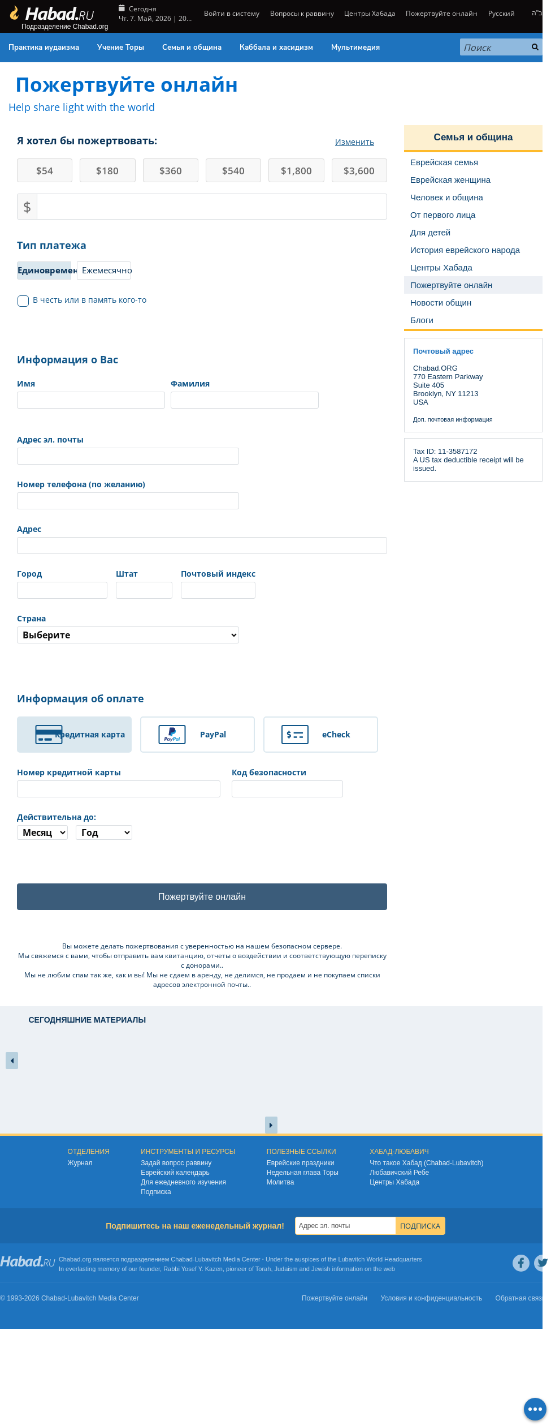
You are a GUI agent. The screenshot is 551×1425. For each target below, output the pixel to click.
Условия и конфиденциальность (432, 1298)
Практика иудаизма (43, 47)
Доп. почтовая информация (453, 419)
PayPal (213, 734)
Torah (263, 1268)
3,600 (359, 170)
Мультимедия (355, 47)
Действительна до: (56, 817)
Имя (26, 383)
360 (170, 170)
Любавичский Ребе (399, 1173)
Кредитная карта (90, 734)
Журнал (80, 1163)
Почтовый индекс (218, 573)
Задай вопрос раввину (176, 1163)
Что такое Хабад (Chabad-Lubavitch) (426, 1163)
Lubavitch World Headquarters (380, 1259)
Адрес (29, 528)
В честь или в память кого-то (82, 300)
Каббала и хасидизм (276, 47)
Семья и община (192, 47)
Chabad (182, 1259)
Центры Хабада (370, 13)
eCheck (336, 734)
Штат (127, 573)
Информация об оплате (80, 698)
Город (29, 573)
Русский (501, 13)
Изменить (354, 141)
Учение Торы (120, 47)
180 (107, 170)
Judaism (286, 1268)
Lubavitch (208, 1259)
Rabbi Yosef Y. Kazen (193, 1268)
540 (233, 170)
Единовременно (44, 270)
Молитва (280, 1182)
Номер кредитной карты (69, 772)
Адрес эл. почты (50, 439)
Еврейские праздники (301, 1163)
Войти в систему (230, 13)
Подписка (156, 1192)
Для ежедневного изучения (183, 1182)
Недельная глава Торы (303, 1173)
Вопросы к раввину (302, 13)
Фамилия (190, 383)
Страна (31, 618)
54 (44, 170)
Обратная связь (520, 1298)
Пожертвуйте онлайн (442, 13)
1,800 (296, 170)
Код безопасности (269, 772)
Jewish (321, 1268)
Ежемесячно (106, 270)
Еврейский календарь (175, 1173)
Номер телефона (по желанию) (81, 484)
